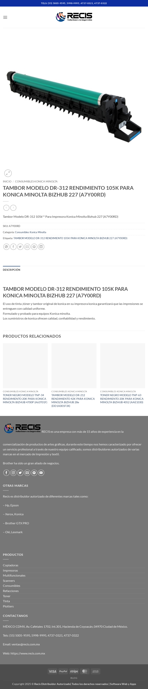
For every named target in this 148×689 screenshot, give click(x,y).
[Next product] (6, 208)
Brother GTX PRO (17, 523)
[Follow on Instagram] (13, 473)
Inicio (7, 181)
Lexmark (17, 532)
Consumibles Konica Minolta (36, 181)
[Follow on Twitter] (20, 473)
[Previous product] (13, 208)
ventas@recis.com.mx (26, 644)
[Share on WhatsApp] (6, 247)
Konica (19, 514)
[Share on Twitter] (20, 247)
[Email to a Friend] (27, 247)
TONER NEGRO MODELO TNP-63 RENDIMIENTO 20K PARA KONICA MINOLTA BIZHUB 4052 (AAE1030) (122, 398)
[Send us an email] (27, 473)
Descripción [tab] (11, 269)
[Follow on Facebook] (6, 473)
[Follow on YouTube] (41, 473)
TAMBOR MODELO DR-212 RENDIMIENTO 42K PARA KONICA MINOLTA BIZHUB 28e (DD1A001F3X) (73, 400)
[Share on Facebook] (13, 247)
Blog (74, 677)
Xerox (9, 514)
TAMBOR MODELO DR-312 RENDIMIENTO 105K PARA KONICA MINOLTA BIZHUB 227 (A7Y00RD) (70, 238)
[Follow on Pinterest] (34, 473)
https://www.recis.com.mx (28, 653)
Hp (7, 505)
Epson (14, 505)
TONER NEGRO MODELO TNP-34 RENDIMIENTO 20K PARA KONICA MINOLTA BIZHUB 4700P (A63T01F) (25, 398)
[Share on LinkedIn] (41, 247)
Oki (7, 532)
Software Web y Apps (123, 684)
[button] (5, 17)
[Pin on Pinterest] (34, 247)
